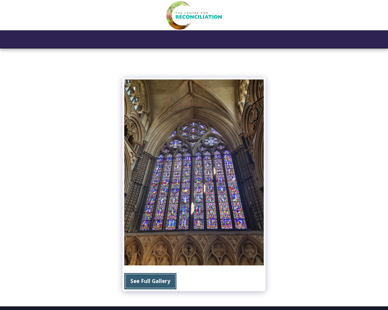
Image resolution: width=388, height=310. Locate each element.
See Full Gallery (150, 281)
